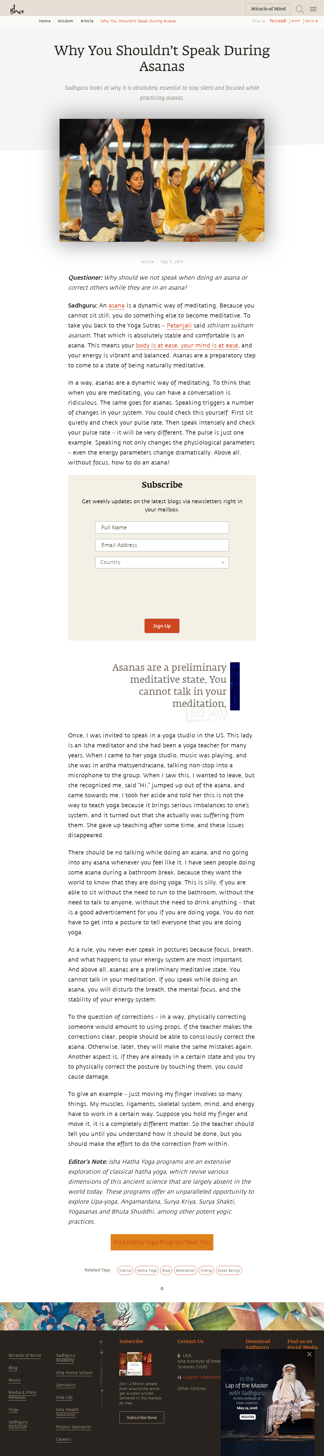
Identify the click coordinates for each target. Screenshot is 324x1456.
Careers (63, 1439)
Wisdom (65, 21)
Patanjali (179, 325)
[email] (11, 532)
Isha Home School (74, 1373)
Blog (13, 1368)
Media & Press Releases (23, 1395)
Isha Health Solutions (67, 1412)
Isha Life (64, 1397)
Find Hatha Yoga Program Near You (162, 1242)
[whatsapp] (12, 478)
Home (44, 21)
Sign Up (162, 626)
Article (87, 21)
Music (15, 1380)
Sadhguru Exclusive (18, 1424)
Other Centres (192, 1388)
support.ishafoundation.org (211, 1377)
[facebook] (11, 492)
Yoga (13, 1410)
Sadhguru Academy (65, 1358)
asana (117, 305)
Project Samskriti (73, 1427)
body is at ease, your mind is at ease (187, 345)
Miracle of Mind (25, 1355)
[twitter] (11, 505)
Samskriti (66, 1385)
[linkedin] (11, 519)
